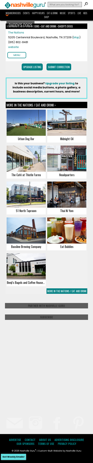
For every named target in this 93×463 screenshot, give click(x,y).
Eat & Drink (52, 13)
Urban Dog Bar (26, 138)
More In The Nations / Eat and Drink (67, 291)
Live (79, 13)
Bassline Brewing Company (26, 246)
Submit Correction (59, 67)
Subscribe (46, 317)
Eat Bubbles (66, 246)
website (13, 47)
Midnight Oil (66, 138)
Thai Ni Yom (66, 210)
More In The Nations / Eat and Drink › (31, 105)
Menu (16, 55)
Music (63, 13)
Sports (71, 13)
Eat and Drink (48, 26)
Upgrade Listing (32, 67)
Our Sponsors (25, 444)
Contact (30, 440)
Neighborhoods (13, 13)
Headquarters (66, 175)
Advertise (15, 440)
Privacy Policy (67, 444)
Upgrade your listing (59, 83)
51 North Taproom (26, 210)
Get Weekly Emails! (13, 456)
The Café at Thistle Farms (26, 175)
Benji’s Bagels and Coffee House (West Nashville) (26, 282)
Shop (46, 17)
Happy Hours (38, 13)
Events (26, 13)
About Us (45, 440)
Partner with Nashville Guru (46, 306)
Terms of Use (46, 444)
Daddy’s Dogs (65, 26)
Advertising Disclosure (69, 440)
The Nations (16, 32)
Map (76, 37)
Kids (85, 13)
